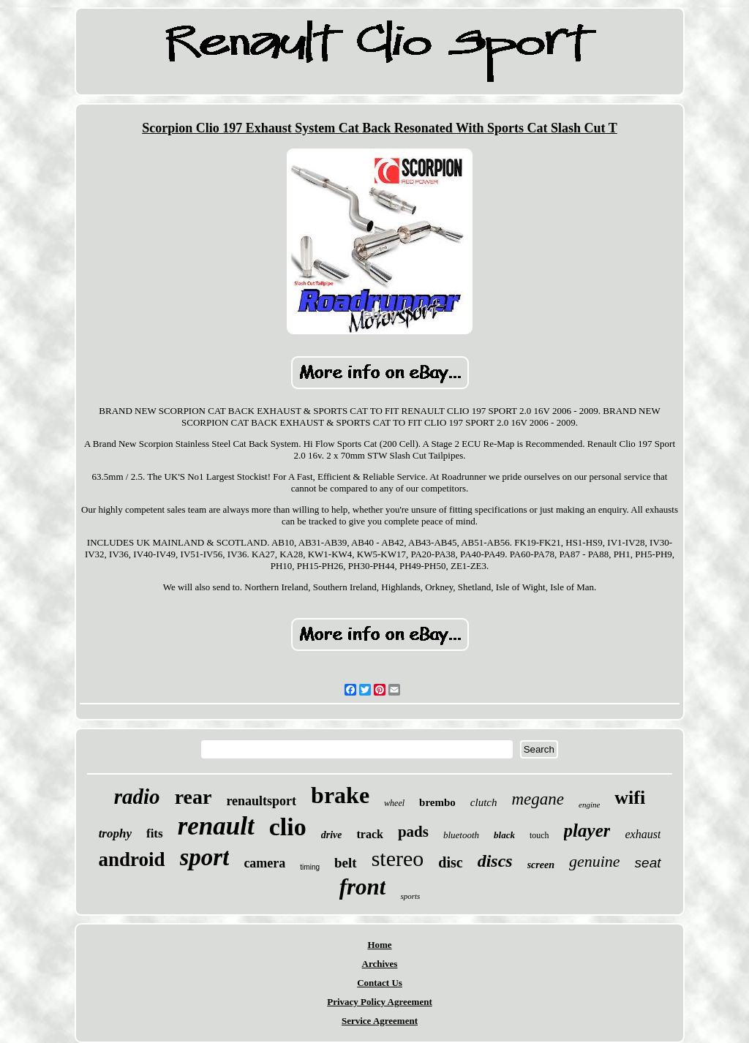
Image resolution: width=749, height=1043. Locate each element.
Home (379, 944)
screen (540, 864)
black (504, 834)
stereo (398, 858)
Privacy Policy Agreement (379, 1001)
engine (589, 804)
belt (345, 862)
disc (450, 862)
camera (264, 863)
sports (410, 896)
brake (340, 795)
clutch (483, 802)
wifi (629, 797)
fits (154, 833)
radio (137, 796)
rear (193, 797)
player (587, 830)
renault (216, 826)
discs (495, 860)
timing (310, 867)
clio (287, 826)
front (362, 887)
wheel (394, 803)
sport (205, 857)
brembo (437, 802)
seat (648, 862)
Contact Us (379, 982)
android (131, 859)
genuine (594, 861)
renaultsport (261, 801)
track (369, 834)
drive (331, 834)
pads (413, 831)
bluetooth (461, 834)
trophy (115, 833)
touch (539, 835)
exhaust (642, 834)
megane (537, 799)
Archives (380, 963)
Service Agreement (380, 1020)
